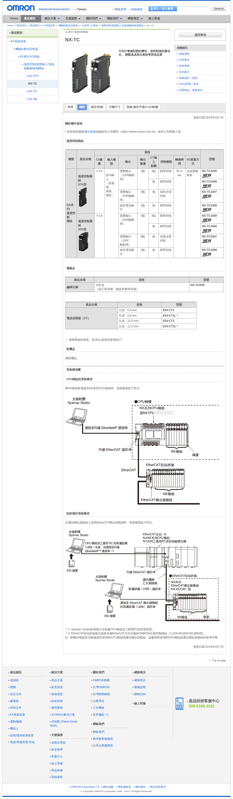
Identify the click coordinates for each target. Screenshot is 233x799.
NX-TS (32, 91)
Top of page (217, 660)
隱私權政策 (123, 786)
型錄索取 (136, 9)
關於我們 (97, 672)
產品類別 (34, 25)
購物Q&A (139, 694)
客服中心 (56, 756)
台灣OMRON (100, 687)
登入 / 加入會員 (163, 8)
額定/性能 (97, 107)
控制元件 (15, 707)
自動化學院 (58, 742)
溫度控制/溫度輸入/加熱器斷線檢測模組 (122, 25)
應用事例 (200, 35)
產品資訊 (21, 25)
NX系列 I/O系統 (89, 25)
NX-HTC (33, 76)
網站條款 (140, 786)
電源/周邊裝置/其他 (22, 742)
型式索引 (183, 71)
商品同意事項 (157, 786)
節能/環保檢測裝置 (21, 735)
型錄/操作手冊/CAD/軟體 (142, 107)
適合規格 (90, 131)
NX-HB (32, 99)
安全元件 (15, 694)
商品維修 (56, 770)
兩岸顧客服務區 (102, 738)
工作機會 (97, 707)
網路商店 (139, 672)
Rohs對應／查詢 (187, 83)
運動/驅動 (15, 721)
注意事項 (183, 59)
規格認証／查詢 (187, 77)
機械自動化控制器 (68, 25)
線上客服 (154, 18)
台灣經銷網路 (100, 694)
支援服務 (56, 735)
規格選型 (183, 53)
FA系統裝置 (49, 25)
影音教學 (56, 749)
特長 (70, 107)
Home (14, 18)
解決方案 (56, 672)
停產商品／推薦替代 (190, 90)
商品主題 (56, 680)
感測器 (14, 680)
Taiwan (81, 9)
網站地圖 (107, 786)
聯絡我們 (119, 9)
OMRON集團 (100, 680)
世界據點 (99, 714)
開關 (12, 687)
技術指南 (183, 65)
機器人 (14, 728)
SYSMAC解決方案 (62, 714)
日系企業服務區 (102, 745)
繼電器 (14, 701)
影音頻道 (56, 687)
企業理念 (97, 701)
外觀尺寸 (115, 107)
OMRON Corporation (84, 786)
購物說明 (139, 687)
